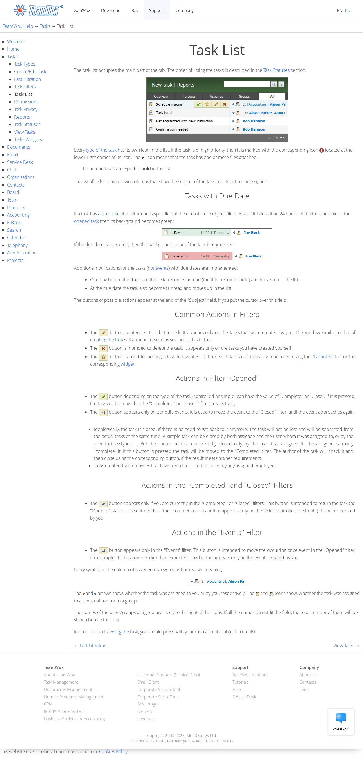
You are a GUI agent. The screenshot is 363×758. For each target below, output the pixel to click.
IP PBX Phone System (64, 711)
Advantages (148, 704)
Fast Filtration (27, 79)
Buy (134, 10)
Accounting (18, 215)
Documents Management (68, 689)
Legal (304, 689)
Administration (22, 253)
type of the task (101, 150)
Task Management (61, 682)
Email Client (148, 682)
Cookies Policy (113, 751)
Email (12, 155)
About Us (308, 674)
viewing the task (122, 632)
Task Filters (25, 86)
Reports (22, 117)
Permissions (26, 102)
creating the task (106, 339)
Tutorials (240, 682)
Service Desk (20, 162)
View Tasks (24, 132)
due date (111, 214)
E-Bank (14, 222)
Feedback (146, 718)
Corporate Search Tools (159, 689)
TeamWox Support (249, 674)
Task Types (24, 64)
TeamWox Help (18, 26)
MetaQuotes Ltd (201, 735)
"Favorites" (323, 356)
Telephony (17, 245)
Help (236, 689)
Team (12, 200)
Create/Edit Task (30, 71)
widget (127, 364)
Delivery (144, 711)
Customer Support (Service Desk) (168, 674)
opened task (86, 221)
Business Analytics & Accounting (74, 718)
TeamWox (81, 10)
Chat (11, 170)
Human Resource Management (74, 697)
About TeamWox (59, 674)
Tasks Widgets (28, 139)
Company (185, 10)
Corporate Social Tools (158, 697)
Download (111, 10)
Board (13, 192)
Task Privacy (25, 109)
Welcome (16, 41)
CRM (48, 704)
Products (16, 207)
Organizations (20, 177)
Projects (15, 260)
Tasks (45, 26)
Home (13, 49)
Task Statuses (27, 124)
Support (157, 10)
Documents (18, 147)
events (161, 268)
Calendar (16, 237)
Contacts (15, 185)
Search (14, 230)
